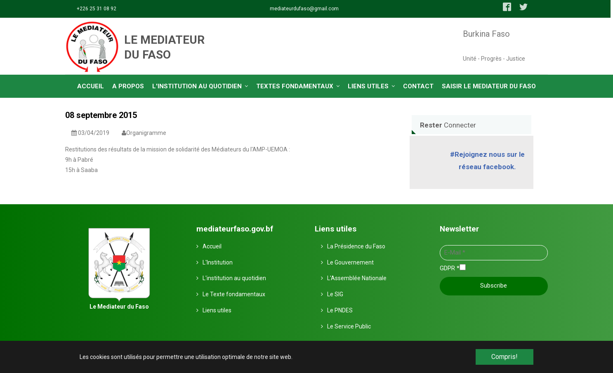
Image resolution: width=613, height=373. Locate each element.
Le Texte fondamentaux (234, 293)
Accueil (212, 246)
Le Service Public (349, 326)
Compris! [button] (504, 357)
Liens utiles (217, 310)
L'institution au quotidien (234, 277)
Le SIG (335, 293)
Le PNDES (340, 310)
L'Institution (218, 262)
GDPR (450, 267)
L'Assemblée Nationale (357, 277)
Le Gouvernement (350, 262)
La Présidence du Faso (356, 246)
